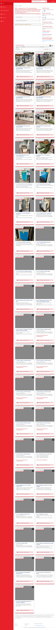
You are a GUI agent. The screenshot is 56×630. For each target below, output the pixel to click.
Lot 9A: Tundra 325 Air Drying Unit (43, 184)
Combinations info (5, 10)
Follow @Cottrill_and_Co (39, 625)
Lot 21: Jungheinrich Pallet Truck (23, 514)
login (22, 76)
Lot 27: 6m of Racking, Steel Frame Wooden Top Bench (23, 602)
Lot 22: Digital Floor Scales (42, 514)
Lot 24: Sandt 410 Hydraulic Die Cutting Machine (44, 544)
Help (2, 21)
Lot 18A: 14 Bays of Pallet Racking (43, 329)
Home (2, 3)
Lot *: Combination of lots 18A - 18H (44, 454)
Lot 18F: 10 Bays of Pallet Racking (23, 422)
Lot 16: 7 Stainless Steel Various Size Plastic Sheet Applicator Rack (44, 301)
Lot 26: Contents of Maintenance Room (43, 573)
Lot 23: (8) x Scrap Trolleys (21, 543)
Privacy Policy (26, 623)
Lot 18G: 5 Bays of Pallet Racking (43, 422)
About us (3, 14)
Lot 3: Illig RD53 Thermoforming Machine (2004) (23, 97)
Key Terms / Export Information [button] (28, 20)
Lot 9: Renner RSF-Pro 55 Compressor (24, 184)
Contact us (3, 17)
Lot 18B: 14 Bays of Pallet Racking (23, 360)
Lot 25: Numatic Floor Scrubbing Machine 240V (23, 573)
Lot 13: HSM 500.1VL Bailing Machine (24, 271)
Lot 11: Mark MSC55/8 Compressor (23, 242)
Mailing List (16, 625)
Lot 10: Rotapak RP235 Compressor (44, 213)
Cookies (25, 625)
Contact (15, 623)
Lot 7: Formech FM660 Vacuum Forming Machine (23, 155)
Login (53, 1)
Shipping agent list (45, 32)
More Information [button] (28, 17)
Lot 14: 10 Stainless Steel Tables (43, 271)
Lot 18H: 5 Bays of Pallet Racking (23, 454)
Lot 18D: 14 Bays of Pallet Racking (23, 391)
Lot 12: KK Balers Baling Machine (43, 242)
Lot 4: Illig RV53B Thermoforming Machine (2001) (43, 97)
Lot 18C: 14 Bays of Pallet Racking (43, 360)
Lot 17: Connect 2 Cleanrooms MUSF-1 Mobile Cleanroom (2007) (24, 330)
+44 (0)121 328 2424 (38, 623)
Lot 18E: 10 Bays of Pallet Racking (43, 391)
